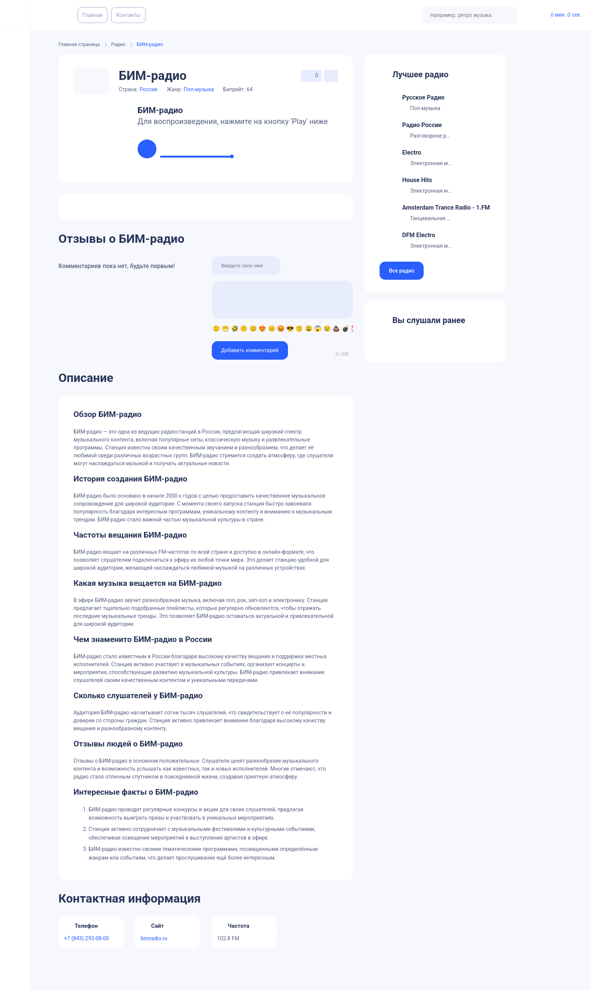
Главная (93, 15)
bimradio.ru (154, 938)
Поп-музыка (199, 89)
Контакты (128, 15)
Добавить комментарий (250, 350)
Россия (148, 89)
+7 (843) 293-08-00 (86, 938)
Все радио (401, 271)
